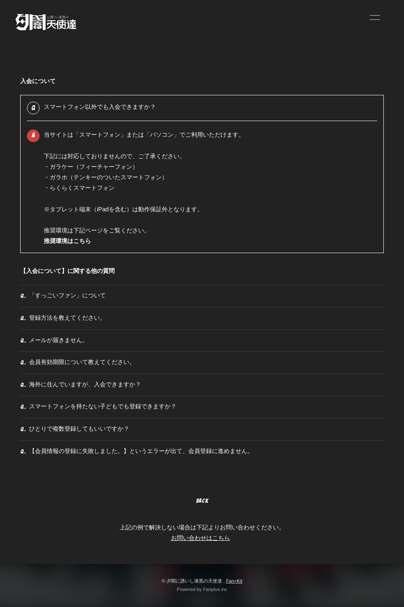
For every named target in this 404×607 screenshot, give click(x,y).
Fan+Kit (234, 580)
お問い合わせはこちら (200, 537)
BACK (202, 501)
